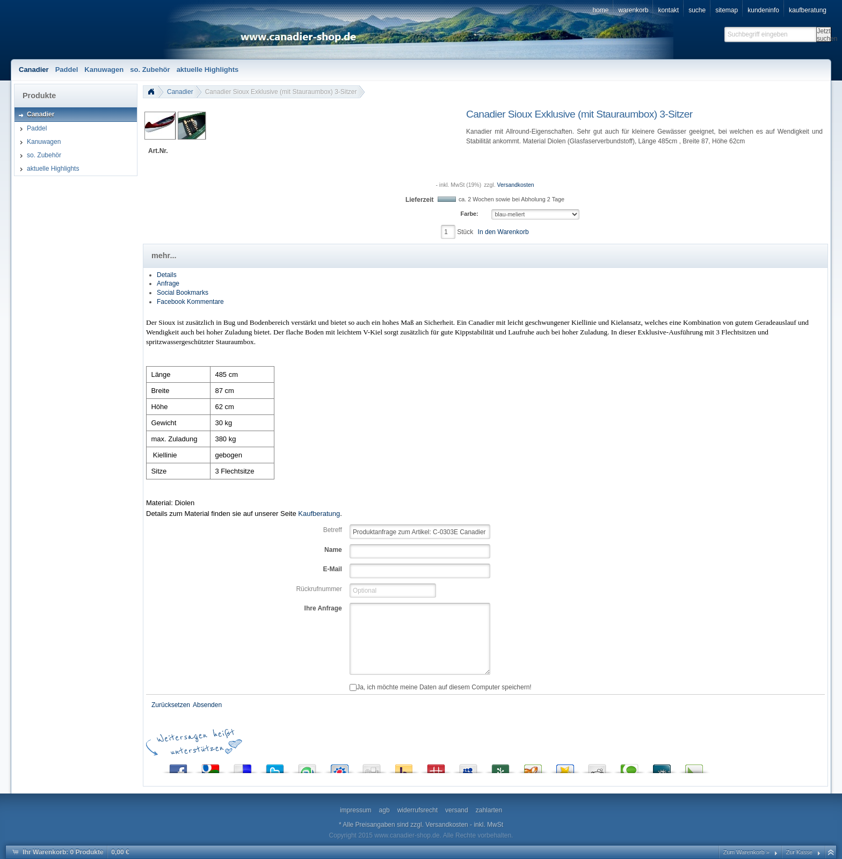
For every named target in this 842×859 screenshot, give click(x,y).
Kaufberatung (319, 513)
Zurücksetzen (170, 705)
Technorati (629, 766)
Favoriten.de (565, 766)
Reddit (597, 766)
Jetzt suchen (824, 34)
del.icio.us (243, 766)
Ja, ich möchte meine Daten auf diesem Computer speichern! (441, 687)
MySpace (468, 766)
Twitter (275, 766)
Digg (371, 766)
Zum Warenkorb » (746, 852)
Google (210, 766)
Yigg (533, 766)
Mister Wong (436, 766)
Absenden (207, 705)
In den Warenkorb (503, 232)
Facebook (178, 766)
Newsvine (500, 766)
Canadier (180, 92)
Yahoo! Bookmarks (404, 766)
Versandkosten (515, 185)
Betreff (332, 530)
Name (333, 550)
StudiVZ (339, 766)
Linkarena (694, 766)
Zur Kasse (799, 852)
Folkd (661, 766)
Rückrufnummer (319, 589)
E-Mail (332, 569)
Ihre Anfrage (323, 608)
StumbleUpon (307, 766)
